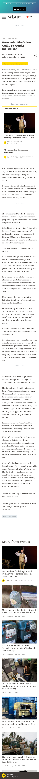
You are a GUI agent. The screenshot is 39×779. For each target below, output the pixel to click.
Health (4, 692)
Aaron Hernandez (9, 517)
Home (3, 38)
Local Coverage (12, 38)
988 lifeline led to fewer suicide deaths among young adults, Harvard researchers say (19, 686)
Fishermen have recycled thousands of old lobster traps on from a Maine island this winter (19, 759)
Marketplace (12, 777)
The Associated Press (13, 54)
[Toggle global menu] (4, 17)
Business (5, 728)
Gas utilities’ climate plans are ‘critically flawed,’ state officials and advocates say (18, 648)
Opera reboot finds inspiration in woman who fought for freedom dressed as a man (17, 573)
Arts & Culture (13, 141)
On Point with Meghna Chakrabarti (20, 156)
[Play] (5, 143)
